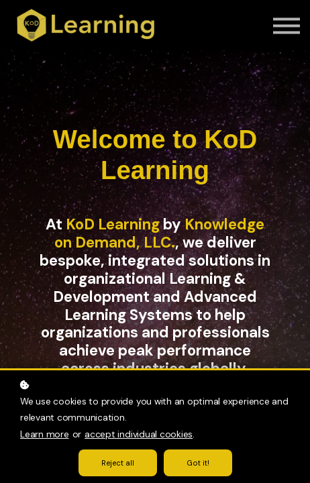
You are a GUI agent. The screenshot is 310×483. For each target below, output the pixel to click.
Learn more (44, 434)
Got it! (198, 463)
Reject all (117, 463)
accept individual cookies (139, 434)
